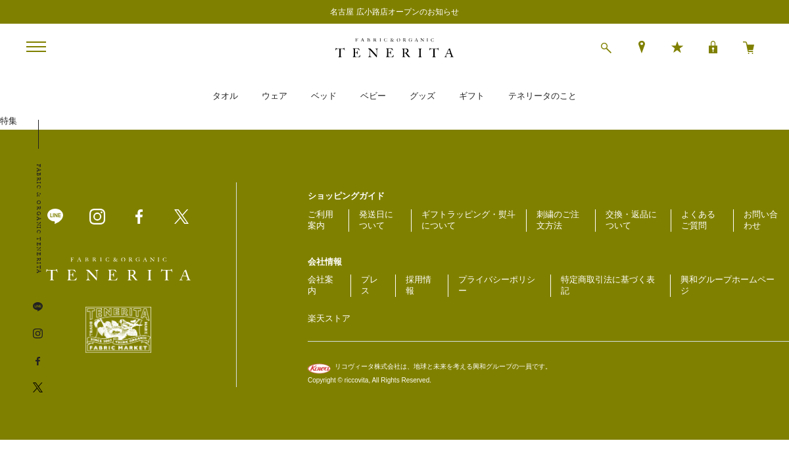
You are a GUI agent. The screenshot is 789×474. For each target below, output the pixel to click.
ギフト (472, 96)
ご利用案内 (320, 219)
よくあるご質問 (698, 219)
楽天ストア (329, 318)
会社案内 (320, 285)
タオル (225, 96)
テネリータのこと (542, 96)
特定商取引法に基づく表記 (608, 285)
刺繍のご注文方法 (558, 219)
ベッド (324, 96)
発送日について (376, 219)
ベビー (373, 96)
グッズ (422, 96)
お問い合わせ (761, 219)
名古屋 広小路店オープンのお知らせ (394, 11)
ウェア (274, 96)
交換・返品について (631, 219)
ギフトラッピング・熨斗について (468, 219)
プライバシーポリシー (496, 285)
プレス (369, 285)
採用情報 (418, 285)
